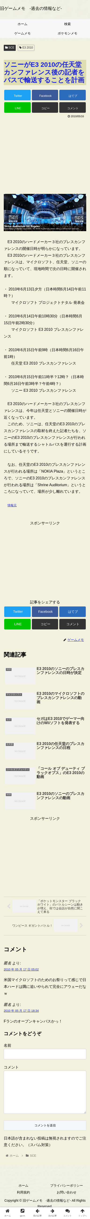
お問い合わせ (66, 1200)
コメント (11, 1067)
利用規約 (23, 1200)
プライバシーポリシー (66, 1193)
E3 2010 (26, 47)
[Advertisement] (45, 154)
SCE (9, 47)
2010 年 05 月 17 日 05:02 (21, 969)
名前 (7, 1045)
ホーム (23, 1193)
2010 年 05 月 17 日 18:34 (21, 1010)
